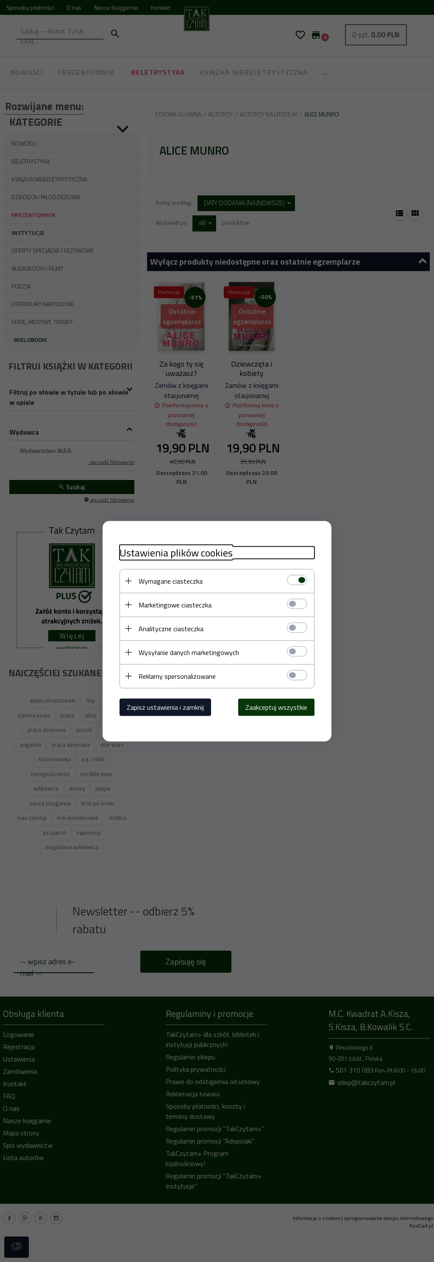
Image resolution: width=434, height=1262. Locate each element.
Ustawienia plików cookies (176, 552)
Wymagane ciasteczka (171, 581)
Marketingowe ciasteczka (175, 604)
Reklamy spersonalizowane (177, 676)
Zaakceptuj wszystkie (276, 707)
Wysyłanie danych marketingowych (189, 652)
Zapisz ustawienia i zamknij (165, 707)
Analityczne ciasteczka (171, 628)
